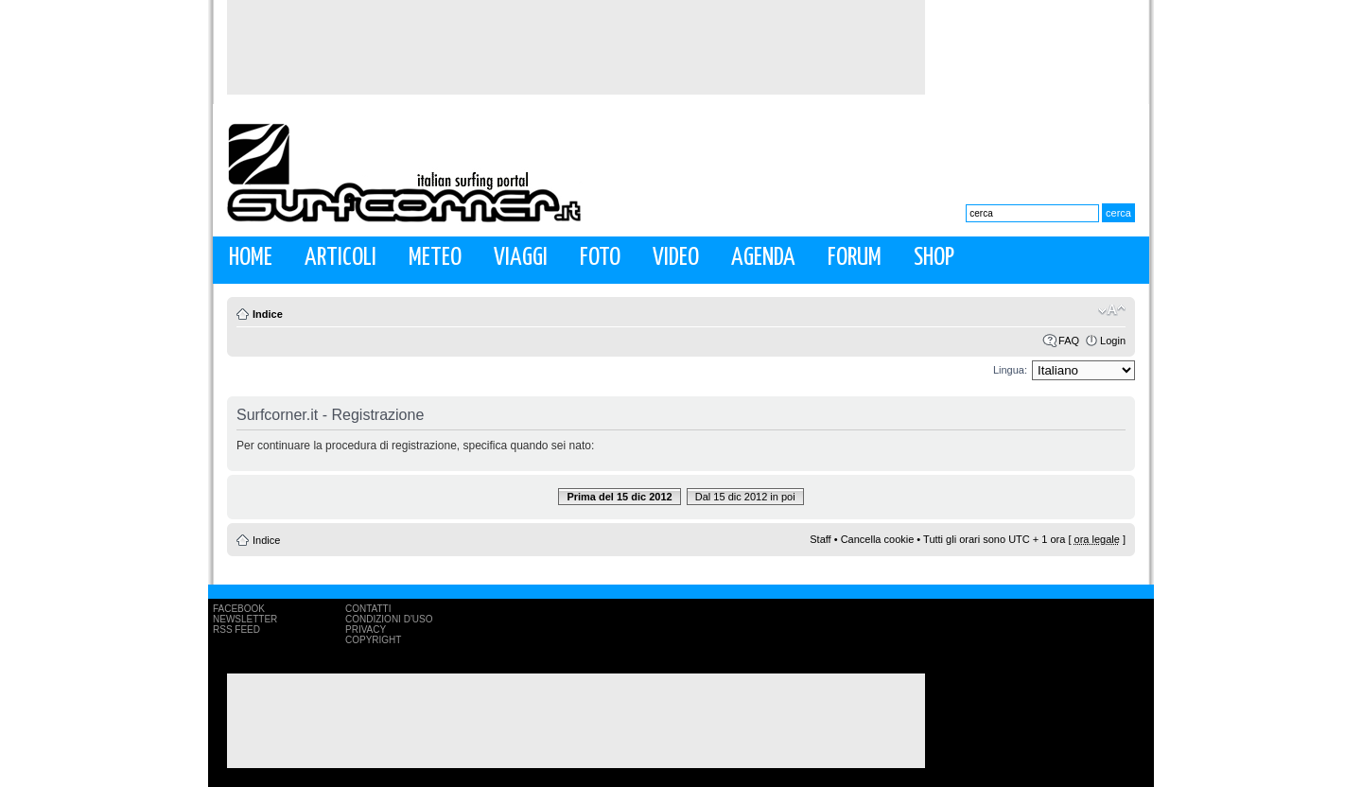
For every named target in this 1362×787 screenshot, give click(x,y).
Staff (820, 539)
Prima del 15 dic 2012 (619, 496)
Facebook (239, 608)
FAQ (1068, 340)
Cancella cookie (878, 539)
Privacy (365, 629)
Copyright (373, 640)
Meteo (435, 258)
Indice (268, 314)
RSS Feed (236, 629)
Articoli (340, 258)
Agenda (763, 258)
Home (250, 258)
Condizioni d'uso (388, 619)
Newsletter (245, 619)
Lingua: (1010, 370)
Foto (600, 258)
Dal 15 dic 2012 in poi (745, 496)
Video (676, 258)
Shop (934, 258)
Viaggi (521, 258)
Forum (855, 258)
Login (1113, 340)
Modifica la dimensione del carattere (1112, 310)
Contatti (368, 608)
